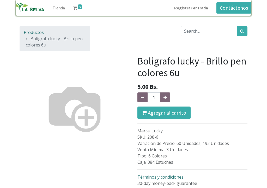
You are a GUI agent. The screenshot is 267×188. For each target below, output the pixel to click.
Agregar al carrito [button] (164, 112)
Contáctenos (234, 7)
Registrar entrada (191, 7)
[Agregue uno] (165, 97)
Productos (34, 32)
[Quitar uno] (142, 97)
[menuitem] (59, 8)
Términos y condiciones (160, 177)
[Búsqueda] (242, 31)
